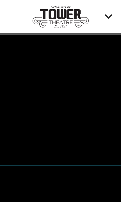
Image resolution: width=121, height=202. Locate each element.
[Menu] (108, 16)
